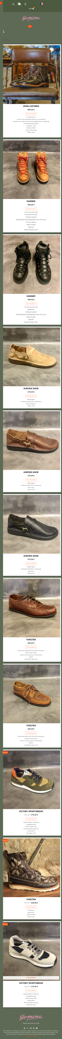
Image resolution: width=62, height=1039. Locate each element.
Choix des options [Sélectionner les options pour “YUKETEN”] (31, 647)
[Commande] (51, 39)
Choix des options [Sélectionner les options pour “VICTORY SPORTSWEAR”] (31, 819)
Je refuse (33, 1036)
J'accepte (28, 1036)
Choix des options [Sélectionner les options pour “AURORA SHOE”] (31, 396)
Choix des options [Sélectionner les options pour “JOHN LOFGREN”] (31, 113)
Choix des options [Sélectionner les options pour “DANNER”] (31, 208)
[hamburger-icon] (30, 26)
